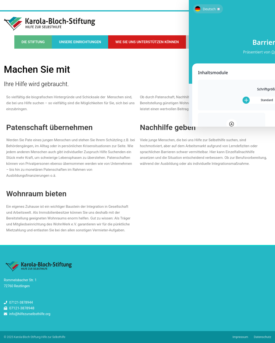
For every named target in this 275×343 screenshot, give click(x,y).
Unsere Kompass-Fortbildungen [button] (223, 42)
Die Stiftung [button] (33, 42)
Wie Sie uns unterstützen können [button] (147, 42)
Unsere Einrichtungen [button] (80, 42)
